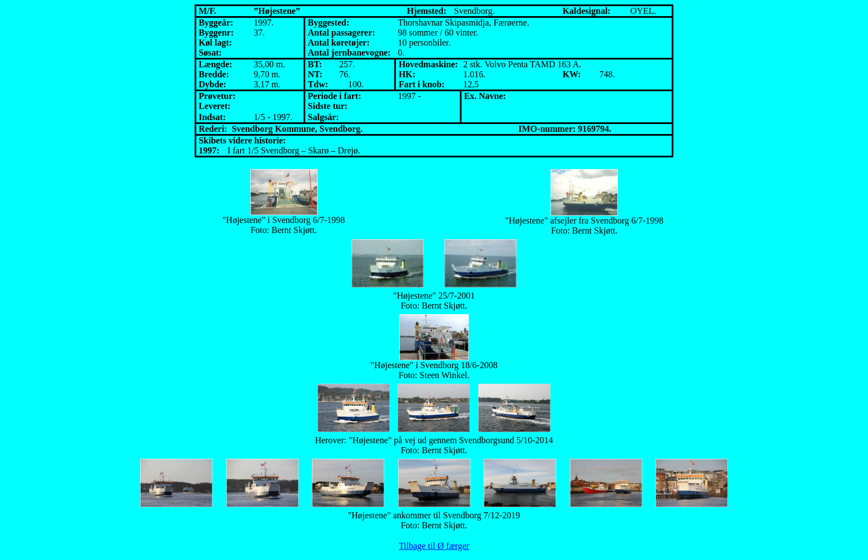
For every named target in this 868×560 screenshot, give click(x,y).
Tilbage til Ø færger (434, 546)
